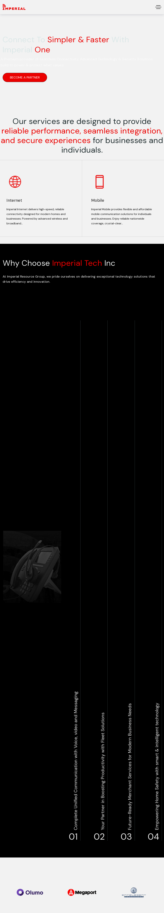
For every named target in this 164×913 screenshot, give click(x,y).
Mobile (94, 200)
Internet (11, 200)
